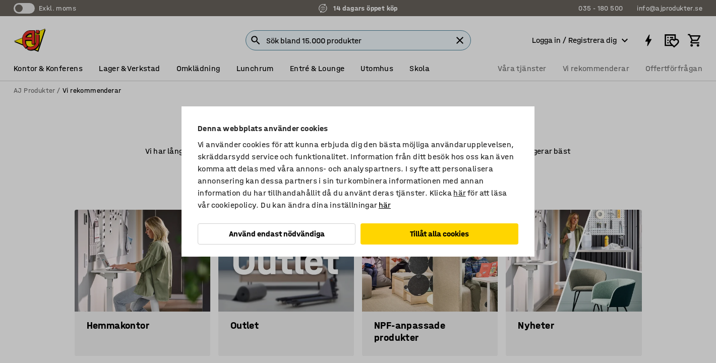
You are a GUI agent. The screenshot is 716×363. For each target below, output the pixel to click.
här (459, 193)
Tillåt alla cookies (439, 233)
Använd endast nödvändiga (277, 233)
